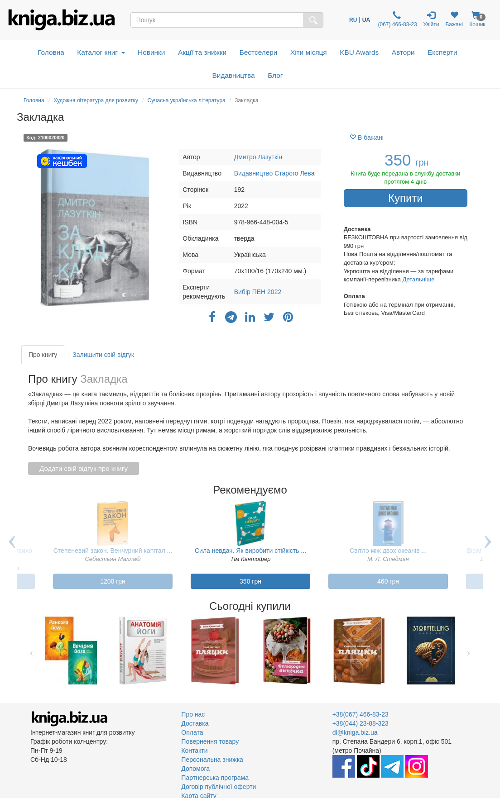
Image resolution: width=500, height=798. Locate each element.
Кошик (477, 19)
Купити (405, 198)
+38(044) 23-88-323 (360, 723)
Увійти (431, 19)
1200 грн (112, 581)
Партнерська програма (215, 777)
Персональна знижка (212, 759)
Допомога (195, 768)
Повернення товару (210, 741)
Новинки (151, 52)
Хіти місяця (308, 52)
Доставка (194, 723)
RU (353, 20)
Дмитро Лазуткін (258, 157)
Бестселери (259, 52)
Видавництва (233, 75)
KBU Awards (359, 52)
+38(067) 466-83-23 (360, 714)
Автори (403, 52)
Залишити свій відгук (103, 354)
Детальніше (419, 279)
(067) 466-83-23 (396, 19)
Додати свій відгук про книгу (83, 468)
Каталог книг (101, 52)
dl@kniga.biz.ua (355, 732)
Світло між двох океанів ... (388, 550)
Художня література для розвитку (95, 100)
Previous (12, 548)
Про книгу (43, 354)
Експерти (442, 52)
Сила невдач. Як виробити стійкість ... (250, 550)
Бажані (454, 19)
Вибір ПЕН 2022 (258, 291)
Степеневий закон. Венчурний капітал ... (113, 550)
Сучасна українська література (187, 100)
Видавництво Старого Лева (274, 173)
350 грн (250, 581)
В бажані (367, 137)
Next (488, 548)
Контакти (194, 750)
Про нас (193, 714)
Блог (275, 75)
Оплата (192, 732)
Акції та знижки (202, 52)
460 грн (388, 581)
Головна (51, 52)
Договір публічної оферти (218, 786)
